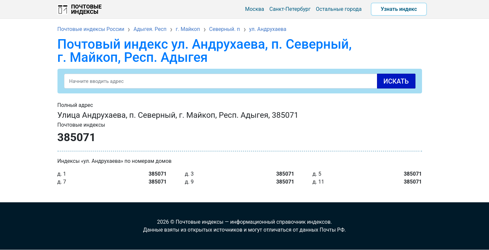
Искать (396, 81)
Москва (254, 9)
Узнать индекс (399, 9)
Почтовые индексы (86, 9)
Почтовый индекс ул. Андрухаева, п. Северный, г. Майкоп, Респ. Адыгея (204, 51)
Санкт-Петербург (290, 9)
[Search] (239, 81)
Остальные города (339, 9)
